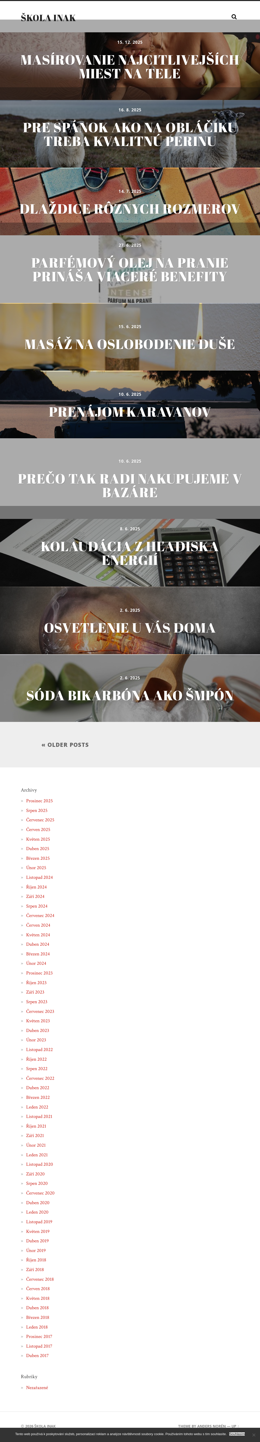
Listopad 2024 (40, 878)
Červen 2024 (38, 926)
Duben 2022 (38, 1089)
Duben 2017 (38, 1357)
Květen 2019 (38, 1232)
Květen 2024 (38, 936)
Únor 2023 (36, 1041)
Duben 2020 (38, 1204)
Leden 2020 (37, 1213)
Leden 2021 (37, 1156)
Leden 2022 (37, 1108)
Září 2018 (35, 1271)
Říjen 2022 (36, 1060)
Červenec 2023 (40, 1012)
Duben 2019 (38, 1242)
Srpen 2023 (37, 1003)
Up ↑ (235, 1427)
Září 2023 (35, 993)
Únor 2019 (36, 1251)
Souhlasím (237, 1434)
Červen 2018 (38, 1290)
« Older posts (65, 746)
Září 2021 (35, 1137)
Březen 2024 (38, 955)
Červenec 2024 (40, 917)
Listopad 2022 (40, 1050)
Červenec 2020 (40, 1194)
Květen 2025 (38, 840)
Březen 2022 (38, 1098)
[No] (253, 1434)
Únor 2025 (36, 869)
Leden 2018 (37, 1328)
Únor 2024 (36, 965)
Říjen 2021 (36, 1127)
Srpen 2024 (37, 907)
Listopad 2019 (39, 1223)
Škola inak (49, 17)
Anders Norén (211, 1427)
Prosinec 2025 (40, 802)
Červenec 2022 (40, 1079)
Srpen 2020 (37, 1185)
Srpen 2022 (37, 1070)
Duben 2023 (38, 1031)
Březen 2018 (38, 1319)
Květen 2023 (38, 1022)
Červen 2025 (38, 830)
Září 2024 (35, 898)
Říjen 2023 (36, 984)
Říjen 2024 (36, 888)
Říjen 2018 (36, 1261)
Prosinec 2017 (39, 1338)
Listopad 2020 (40, 1165)
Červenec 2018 (40, 1280)
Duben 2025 (38, 850)
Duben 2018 (38, 1309)
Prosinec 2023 (40, 974)
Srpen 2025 (37, 811)
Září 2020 (35, 1175)
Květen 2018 (38, 1299)
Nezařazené (37, 1389)
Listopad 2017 (39, 1347)
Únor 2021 (36, 1146)
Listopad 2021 (39, 1118)
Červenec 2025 (40, 821)
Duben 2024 (38, 945)
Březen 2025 (38, 859)
